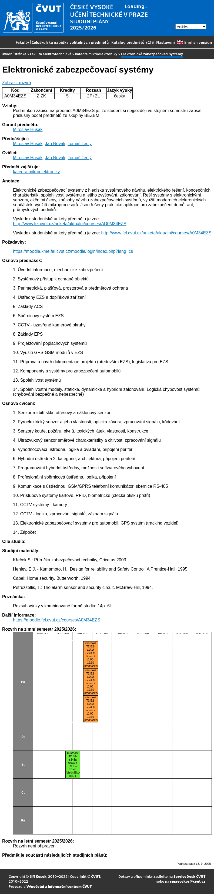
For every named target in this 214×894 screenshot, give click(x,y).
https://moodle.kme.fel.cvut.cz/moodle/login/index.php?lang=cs (73, 251)
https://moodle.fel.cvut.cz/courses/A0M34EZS (56, 620)
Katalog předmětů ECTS (132, 42)
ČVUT (95, 876)
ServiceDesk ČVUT (189, 876)
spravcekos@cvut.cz (187, 881)
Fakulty (22, 42)
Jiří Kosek (38, 876)
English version (194, 42)
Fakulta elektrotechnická (50, 54)
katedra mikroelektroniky (96, 54)
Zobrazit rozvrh (16, 82)
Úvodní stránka (14, 54)
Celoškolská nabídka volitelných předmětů (70, 42)
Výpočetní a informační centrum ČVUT (59, 886)
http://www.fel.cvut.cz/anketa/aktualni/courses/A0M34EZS (156, 233)
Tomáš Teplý (80, 143)
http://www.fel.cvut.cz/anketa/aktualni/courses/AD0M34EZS (69, 223)
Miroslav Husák (27, 129)
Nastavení (165, 42)
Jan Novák (55, 143)
